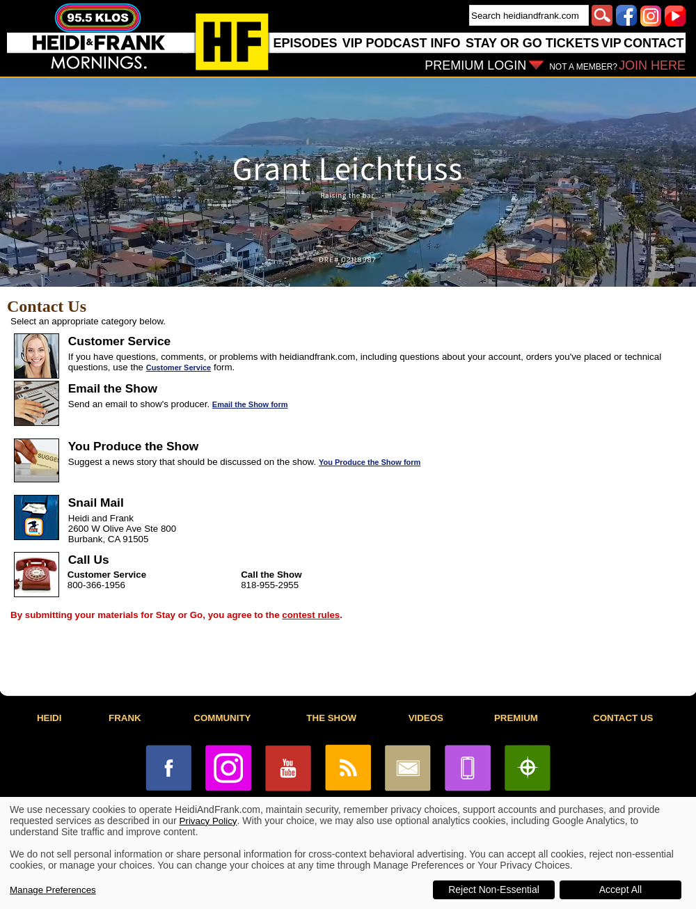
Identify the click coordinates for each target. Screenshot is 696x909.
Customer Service (179, 367)
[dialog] (348, 853)
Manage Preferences (53, 890)
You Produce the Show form (369, 462)
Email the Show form (250, 404)
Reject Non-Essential (493, 889)
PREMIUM (516, 718)
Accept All (620, 889)
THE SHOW (331, 718)
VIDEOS (426, 718)
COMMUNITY (222, 718)
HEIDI (49, 718)
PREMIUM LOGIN (475, 65)
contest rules (311, 615)
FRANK (125, 718)
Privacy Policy (208, 821)
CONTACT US (623, 718)
